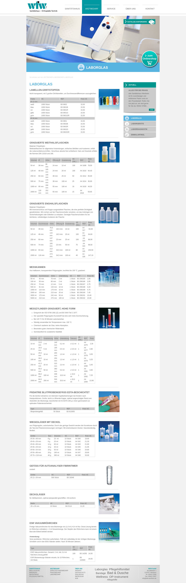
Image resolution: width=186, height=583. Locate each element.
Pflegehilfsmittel (119, 569)
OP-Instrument (118, 576)
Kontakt (149, 9)
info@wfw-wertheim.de (149, 578)
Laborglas (101, 569)
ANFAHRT (78, 570)
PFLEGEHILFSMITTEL (36, 576)
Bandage (101, 573)
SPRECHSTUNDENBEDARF (59, 570)
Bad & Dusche (117, 573)
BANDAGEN (33, 572)
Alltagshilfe (112, 579)
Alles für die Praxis (138, 90)
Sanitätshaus (72, 9)
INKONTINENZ (34, 574)
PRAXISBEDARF (55, 572)
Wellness (102, 576)
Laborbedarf (59, 77)
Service (111, 9)
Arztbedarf (91, 9)
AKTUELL (132, 85)
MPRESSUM (80, 576)
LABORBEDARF (55, 574)
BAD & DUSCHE (34, 570)
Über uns (131, 9)
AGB (76, 578)
